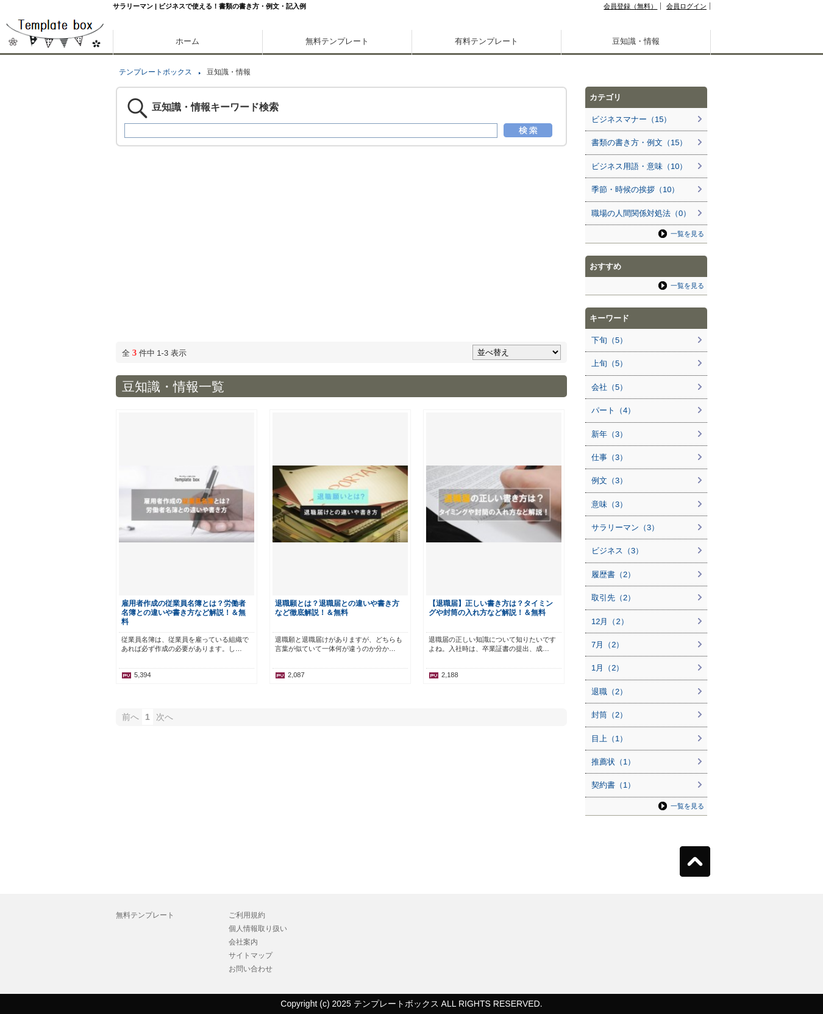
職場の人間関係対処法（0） (641, 213)
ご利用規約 (247, 915)
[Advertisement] (55, 427)
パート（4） (613, 410)
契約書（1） (613, 784)
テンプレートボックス (155, 72)
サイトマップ (251, 955)
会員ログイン (686, 6)
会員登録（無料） (630, 6)
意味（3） (609, 504)
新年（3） (609, 434)
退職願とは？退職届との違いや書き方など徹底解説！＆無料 (337, 607)
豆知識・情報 (636, 41)
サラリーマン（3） (625, 527)
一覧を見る (687, 233)
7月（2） (607, 644)
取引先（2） (613, 597)
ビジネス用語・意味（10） (639, 166)
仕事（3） (609, 457)
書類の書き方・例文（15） (639, 142)
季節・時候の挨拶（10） (635, 189)
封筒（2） (609, 714)
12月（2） (610, 621)
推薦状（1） (613, 761)
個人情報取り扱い (258, 928)
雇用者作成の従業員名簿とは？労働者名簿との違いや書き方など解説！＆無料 (183, 612)
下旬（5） (609, 340)
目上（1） (609, 738)
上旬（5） (609, 363)
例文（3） (609, 480)
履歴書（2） (613, 574)
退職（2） (609, 691)
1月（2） (607, 667)
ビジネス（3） (617, 550)
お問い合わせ (251, 969)
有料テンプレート (486, 41)
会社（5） (609, 387)
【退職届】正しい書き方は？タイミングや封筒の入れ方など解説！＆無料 (491, 607)
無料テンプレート (337, 41)
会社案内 (243, 942)
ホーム (187, 41)
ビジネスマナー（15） (631, 119)
